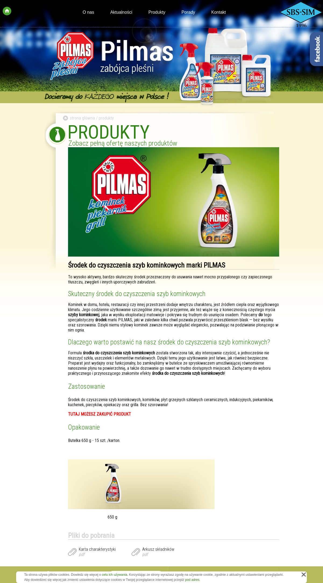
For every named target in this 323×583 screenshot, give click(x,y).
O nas (88, 12)
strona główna (82, 118)
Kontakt (218, 12)
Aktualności (121, 12)
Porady (188, 12)
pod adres (192, 580)
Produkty (156, 12)
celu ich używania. (115, 575)
